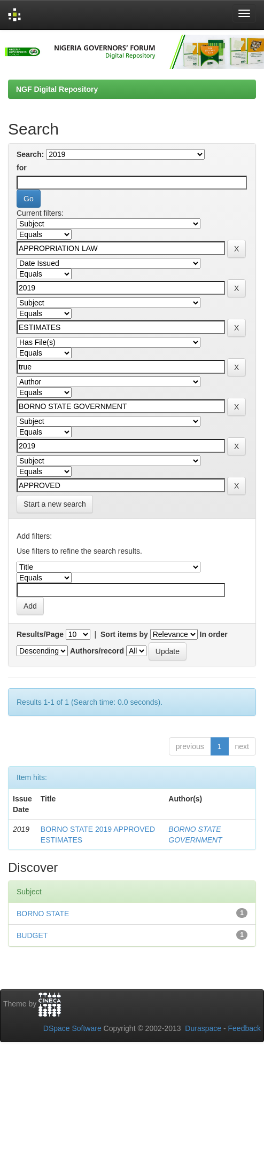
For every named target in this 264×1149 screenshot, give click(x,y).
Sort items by (124, 634)
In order (214, 634)
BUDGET (32, 935)
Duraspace (203, 1028)
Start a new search (55, 504)
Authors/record (97, 651)
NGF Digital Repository (57, 89)
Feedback (244, 1028)
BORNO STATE (43, 913)
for (22, 167)
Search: (30, 154)
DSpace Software (72, 1028)
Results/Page (40, 634)
